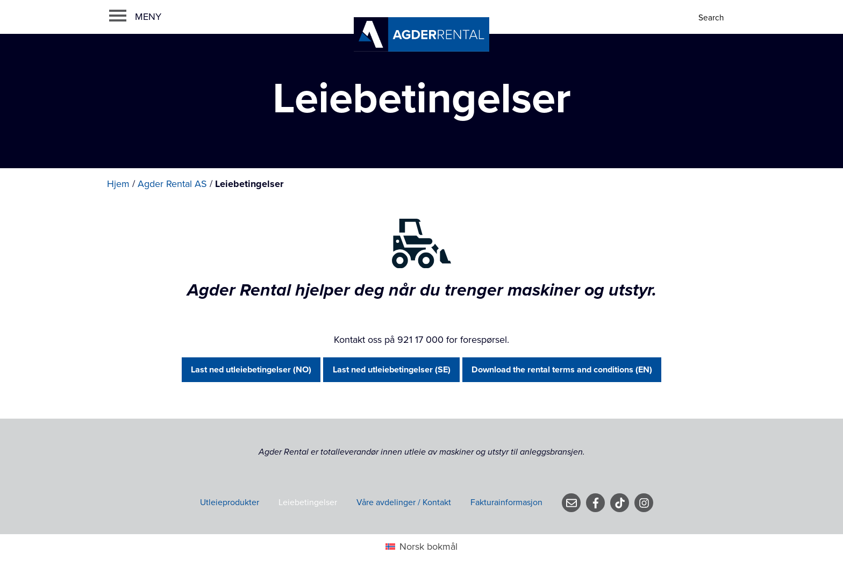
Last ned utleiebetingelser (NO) (251, 369)
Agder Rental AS (172, 184)
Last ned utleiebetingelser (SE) (392, 369)
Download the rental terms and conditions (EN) (561, 369)
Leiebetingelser (307, 502)
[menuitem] (421, 546)
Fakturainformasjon (506, 502)
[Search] (712, 18)
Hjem (118, 184)
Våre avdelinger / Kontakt (403, 502)
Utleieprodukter (229, 502)
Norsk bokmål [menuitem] (428, 546)
